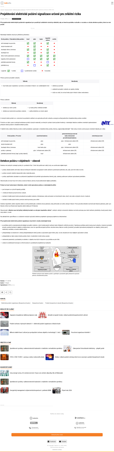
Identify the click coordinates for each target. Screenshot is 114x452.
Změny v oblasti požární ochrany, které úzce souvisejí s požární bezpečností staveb (79, 357)
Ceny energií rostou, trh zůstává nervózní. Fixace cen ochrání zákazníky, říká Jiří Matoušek (36, 373)
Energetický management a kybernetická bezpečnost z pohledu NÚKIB (30, 390)
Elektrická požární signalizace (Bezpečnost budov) (15, 303)
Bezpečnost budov (8, 9)
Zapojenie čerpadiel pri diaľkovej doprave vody (23, 315)
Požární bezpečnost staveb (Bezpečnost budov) (59, 303)
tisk (2, 292)
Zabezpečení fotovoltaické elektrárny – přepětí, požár (88, 348)
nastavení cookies (57, 449)
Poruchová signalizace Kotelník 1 (81, 332)
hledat (10, 292)
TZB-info (2, 9)
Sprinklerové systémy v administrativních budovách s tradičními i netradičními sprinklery (36, 348)
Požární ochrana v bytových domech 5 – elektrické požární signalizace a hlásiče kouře (35, 324)
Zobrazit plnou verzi (57, 434)
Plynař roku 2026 (67, 390)
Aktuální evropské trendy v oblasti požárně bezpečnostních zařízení (68, 315)
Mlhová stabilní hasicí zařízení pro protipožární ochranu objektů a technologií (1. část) (35, 332)
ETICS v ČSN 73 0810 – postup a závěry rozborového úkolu (27, 357)
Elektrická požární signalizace (19, 9)
